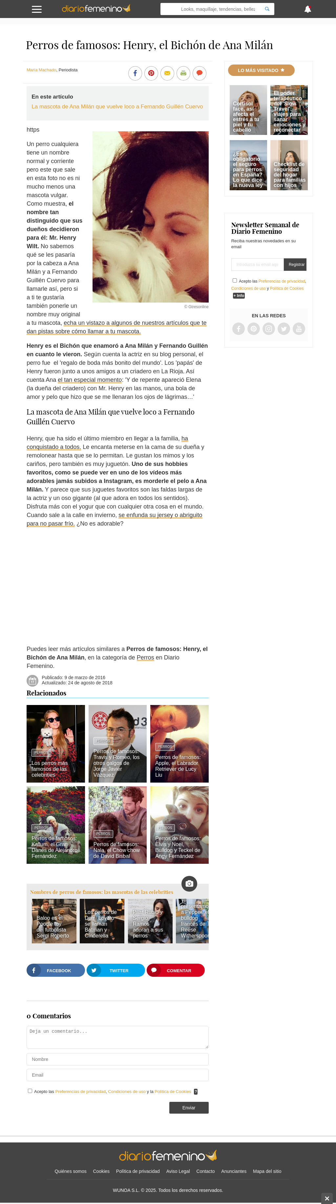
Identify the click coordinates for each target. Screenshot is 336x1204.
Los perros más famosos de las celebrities (50, 769)
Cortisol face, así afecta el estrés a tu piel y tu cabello (246, 117)
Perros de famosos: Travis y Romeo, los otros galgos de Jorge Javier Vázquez (117, 763)
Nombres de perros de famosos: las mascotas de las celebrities (101, 892)
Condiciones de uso (127, 1091)
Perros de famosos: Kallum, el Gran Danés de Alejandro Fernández (54, 847)
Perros (145, 657)
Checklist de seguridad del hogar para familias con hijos (290, 174)
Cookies (101, 1171)
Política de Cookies (173, 1091)
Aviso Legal (178, 1171)
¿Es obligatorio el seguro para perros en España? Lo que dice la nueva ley (248, 169)
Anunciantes (233, 1171)
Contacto (206, 1171)
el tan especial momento (90, 380)
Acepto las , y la (113, 1091)
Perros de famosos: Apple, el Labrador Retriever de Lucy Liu (178, 766)
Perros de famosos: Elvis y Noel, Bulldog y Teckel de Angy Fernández (178, 847)
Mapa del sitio (267, 1171)
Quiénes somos (70, 1171)
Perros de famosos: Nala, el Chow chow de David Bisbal (117, 850)
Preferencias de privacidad (80, 1091)
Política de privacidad (138, 1171)
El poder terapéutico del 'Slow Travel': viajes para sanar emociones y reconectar (289, 111)
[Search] (267, 9)
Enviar (189, 1107)
